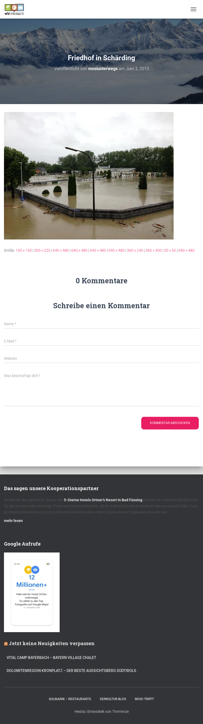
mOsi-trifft (144, 699)
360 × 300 (153, 250)
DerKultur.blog (113, 699)
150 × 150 (24, 250)
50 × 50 (170, 250)
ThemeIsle (120, 711)
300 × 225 (42, 250)
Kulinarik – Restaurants (70, 699)
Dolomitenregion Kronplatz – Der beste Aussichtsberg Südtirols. (72, 671)
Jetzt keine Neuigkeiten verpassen (52, 643)
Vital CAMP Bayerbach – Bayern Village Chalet (51, 658)
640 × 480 (61, 250)
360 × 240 (135, 250)
